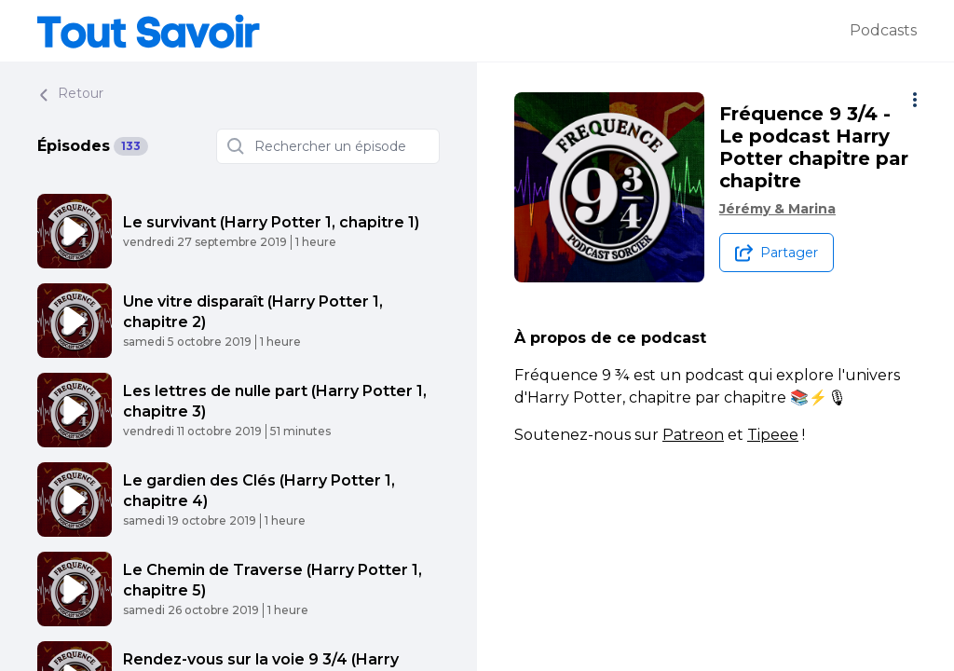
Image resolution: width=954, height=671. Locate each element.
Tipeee (772, 435)
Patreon (693, 435)
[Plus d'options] (915, 99)
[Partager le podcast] (776, 252)
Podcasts (883, 30)
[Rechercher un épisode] (328, 146)
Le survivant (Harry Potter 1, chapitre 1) (271, 222)
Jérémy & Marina (777, 208)
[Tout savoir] (443, 30)
